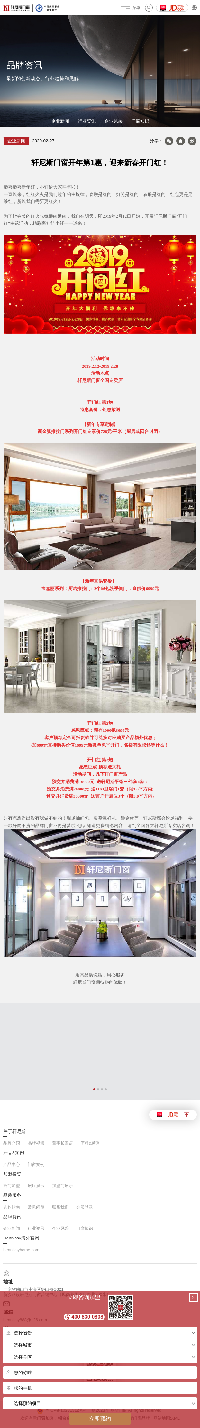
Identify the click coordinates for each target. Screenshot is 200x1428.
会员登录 (84, 1207)
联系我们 (60, 1207)
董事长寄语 (62, 1143)
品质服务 (12, 1195)
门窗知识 (140, 121)
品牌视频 (36, 1143)
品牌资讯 (12, 1217)
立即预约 (100, 1418)
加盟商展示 (62, 1185)
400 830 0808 (87, 1317)
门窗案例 (36, 1164)
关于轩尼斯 (14, 1131)
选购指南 (11, 1207)
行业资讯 (87, 121)
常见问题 (36, 1207)
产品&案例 (13, 1153)
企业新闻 (60, 121)
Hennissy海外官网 (21, 1238)
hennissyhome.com (21, 1249)
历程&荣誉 (90, 1143)
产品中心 (11, 1164)
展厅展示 (36, 1185)
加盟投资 (12, 1174)
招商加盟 (11, 1185)
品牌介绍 (11, 1143)
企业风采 (114, 121)
